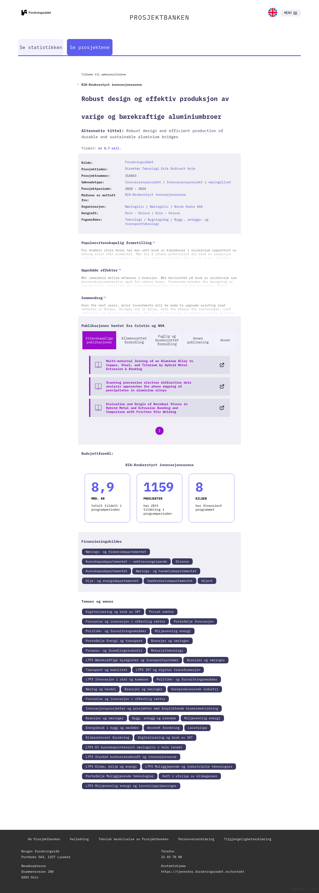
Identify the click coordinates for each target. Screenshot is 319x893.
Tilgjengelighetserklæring (247, 839)
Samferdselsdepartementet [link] (170, 581)
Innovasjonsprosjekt (143, 182)
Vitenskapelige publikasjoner (99, 340)
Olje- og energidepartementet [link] (112, 581)
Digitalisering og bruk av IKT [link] (113, 612)
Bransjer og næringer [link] (170, 641)
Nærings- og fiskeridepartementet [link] (116, 552)
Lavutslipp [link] (197, 728)
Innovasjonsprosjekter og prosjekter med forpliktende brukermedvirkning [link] (152, 708)
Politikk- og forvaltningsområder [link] (116, 631)
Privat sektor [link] (161, 612)
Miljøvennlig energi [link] (173, 631)
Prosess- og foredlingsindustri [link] (114, 650)
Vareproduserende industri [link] (194, 689)
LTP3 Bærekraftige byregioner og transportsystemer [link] (132, 660)
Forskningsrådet (139, 162)
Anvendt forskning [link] (163, 728)
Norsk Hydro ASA (188, 206)
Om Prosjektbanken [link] (44, 839)
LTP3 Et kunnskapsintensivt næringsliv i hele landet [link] (134, 747)
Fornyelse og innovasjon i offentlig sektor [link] (125, 621)
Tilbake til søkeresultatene (103, 74)
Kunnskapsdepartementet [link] (106, 571)
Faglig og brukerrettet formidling (167, 340)
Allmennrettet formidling (134, 340)
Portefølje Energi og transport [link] (114, 641)
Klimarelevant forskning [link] (107, 737)
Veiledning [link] (79, 839)
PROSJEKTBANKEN (159, 17)
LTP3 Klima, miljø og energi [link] (111, 766)
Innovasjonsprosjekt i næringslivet (199, 182)
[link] (272, 13)
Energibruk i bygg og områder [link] (112, 728)
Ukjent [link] (207, 581)
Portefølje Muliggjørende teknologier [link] (120, 776)
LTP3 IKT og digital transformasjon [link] (168, 670)
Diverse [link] (182, 561)
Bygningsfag (158, 219)
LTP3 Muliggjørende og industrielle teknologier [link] (189, 766)
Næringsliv (134, 206)
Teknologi (133, 219)
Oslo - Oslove (137, 213)
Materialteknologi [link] (167, 650)
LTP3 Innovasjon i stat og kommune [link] (117, 679)
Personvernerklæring (196, 839)
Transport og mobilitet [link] (106, 670)
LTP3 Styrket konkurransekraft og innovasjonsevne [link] (131, 757)
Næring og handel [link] (101, 689)
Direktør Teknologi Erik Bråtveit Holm (160, 168)
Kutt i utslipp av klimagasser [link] (189, 776)
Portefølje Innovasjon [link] (193, 621)
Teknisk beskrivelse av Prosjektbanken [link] (133, 839)
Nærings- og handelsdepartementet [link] (166, 571)
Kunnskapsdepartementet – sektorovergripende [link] (126, 561)
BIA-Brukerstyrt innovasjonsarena (155, 194)
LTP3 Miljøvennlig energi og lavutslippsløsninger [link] (131, 786)
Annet (225, 340)
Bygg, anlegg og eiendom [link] (154, 718)
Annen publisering (198, 340)
